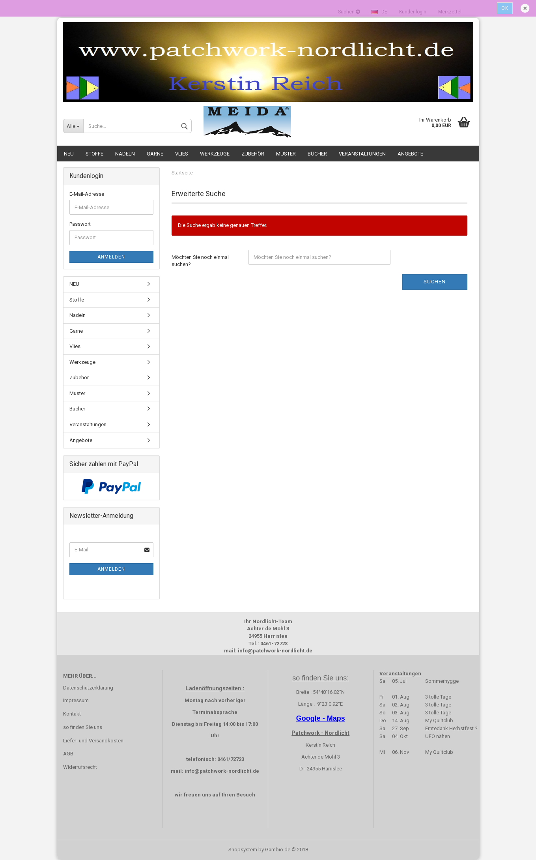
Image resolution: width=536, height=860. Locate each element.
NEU (69, 154)
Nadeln (125, 154)
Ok (504, 8)
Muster (286, 154)
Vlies (181, 154)
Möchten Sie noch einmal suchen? (200, 261)
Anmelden (111, 257)
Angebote (410, 154)
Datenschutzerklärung (88, 688)
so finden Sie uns (82, 727)
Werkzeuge (215, 154)
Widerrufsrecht (80, 767)
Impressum (76, 700)
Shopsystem (242, 850)
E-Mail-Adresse (86, 194)
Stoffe (94, 154)
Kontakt (72, 714)
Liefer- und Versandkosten (93, 741)
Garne (155, 154)
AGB (68, 754)
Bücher (317, 154)
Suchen (435, 282)
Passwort (80, 224)
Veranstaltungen (362, 154)
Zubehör (252, 154)
